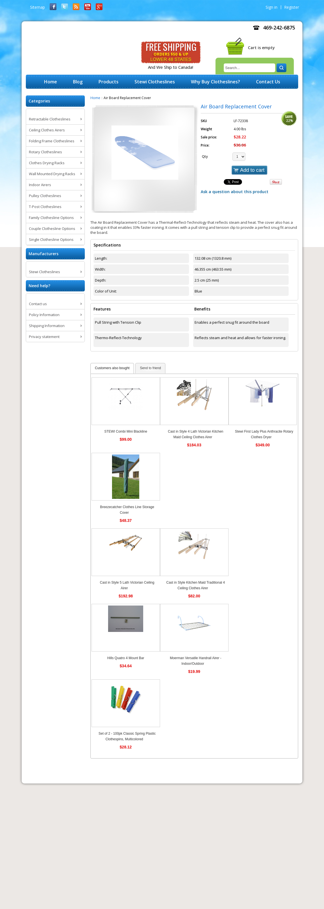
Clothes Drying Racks (47, 162)
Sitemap (37, 7)
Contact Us (268, 82)
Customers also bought (112, 368)
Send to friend (150, 368)
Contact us (38, 303)
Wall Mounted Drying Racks (52, 173)
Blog (78, 82)
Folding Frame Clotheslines (51, 140)
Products (108, 82)
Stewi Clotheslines (44, 271)
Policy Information (44, 314)
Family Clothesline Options (51, 217)
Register (291, 7)
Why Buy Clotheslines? (215, 82)
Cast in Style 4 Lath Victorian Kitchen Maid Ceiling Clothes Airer (195, 434)
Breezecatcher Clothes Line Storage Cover (127, 510)
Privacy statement (44, 336)
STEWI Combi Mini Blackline (125, 431)
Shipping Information (47, 325)
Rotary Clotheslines (45, 151)
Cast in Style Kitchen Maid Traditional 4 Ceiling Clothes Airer (195, 585)
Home (95, 97)
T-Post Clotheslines (45, 206)
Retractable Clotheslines (49, 119)
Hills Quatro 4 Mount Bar (125, 658)
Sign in (271, 7)
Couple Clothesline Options (52, 228)
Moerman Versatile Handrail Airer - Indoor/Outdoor (195, 661)
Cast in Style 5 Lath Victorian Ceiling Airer (127, 585)
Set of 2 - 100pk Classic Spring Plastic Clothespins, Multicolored (127, 736)
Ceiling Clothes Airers (47, 130)
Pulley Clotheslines (45, 195)
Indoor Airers (40, 184)
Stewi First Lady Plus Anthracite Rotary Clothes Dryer (264, 434)
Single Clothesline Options (51, 239)
